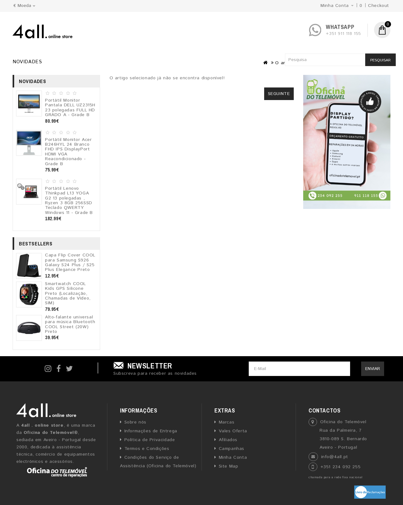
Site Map (228, 466)
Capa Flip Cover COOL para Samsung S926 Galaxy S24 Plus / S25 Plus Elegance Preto (70, 262)
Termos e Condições (146, 449)
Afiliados (228, 440)
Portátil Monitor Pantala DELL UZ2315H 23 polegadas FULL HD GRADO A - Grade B (70, 107)
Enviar (372, 369)
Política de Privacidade (149, 440)
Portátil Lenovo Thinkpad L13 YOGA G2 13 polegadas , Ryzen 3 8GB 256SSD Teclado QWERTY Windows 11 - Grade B (69, 200)
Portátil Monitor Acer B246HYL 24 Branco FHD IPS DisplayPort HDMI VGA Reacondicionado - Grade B (68, 152)
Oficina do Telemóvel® (51, 432)
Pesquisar (380, 60)
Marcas (227, 422)
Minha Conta (233, 457)
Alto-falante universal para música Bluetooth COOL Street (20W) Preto (70, 324)
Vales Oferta (233, 431)
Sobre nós (135, 422)
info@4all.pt (334, 457)
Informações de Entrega (150, 431)
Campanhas (231, 449)
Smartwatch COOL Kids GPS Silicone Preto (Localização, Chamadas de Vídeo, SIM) (68, 293)
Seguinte (279, 94)
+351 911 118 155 (343, 34)
